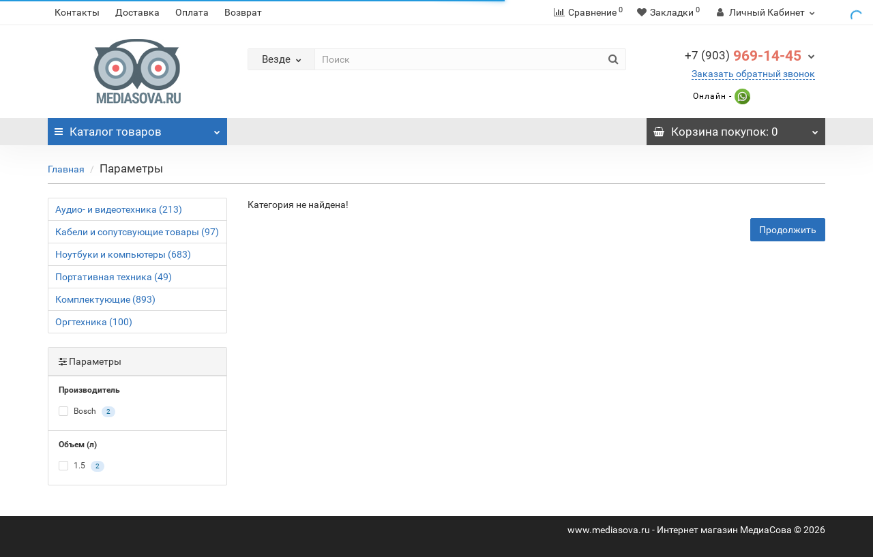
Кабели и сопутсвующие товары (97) (137, 231)
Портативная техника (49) (113, 276)
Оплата (192, 12)
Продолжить (787, 229)
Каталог (137, 128)
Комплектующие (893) (105, 299)
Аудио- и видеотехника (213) (118, 209)
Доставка (137, 12)
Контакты (77, 12)
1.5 (81, 466)
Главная (66, 169)
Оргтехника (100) (93, 321)
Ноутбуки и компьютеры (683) (123, 254)
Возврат (243, 12)
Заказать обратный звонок (753, 73)
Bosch (87, 411)
